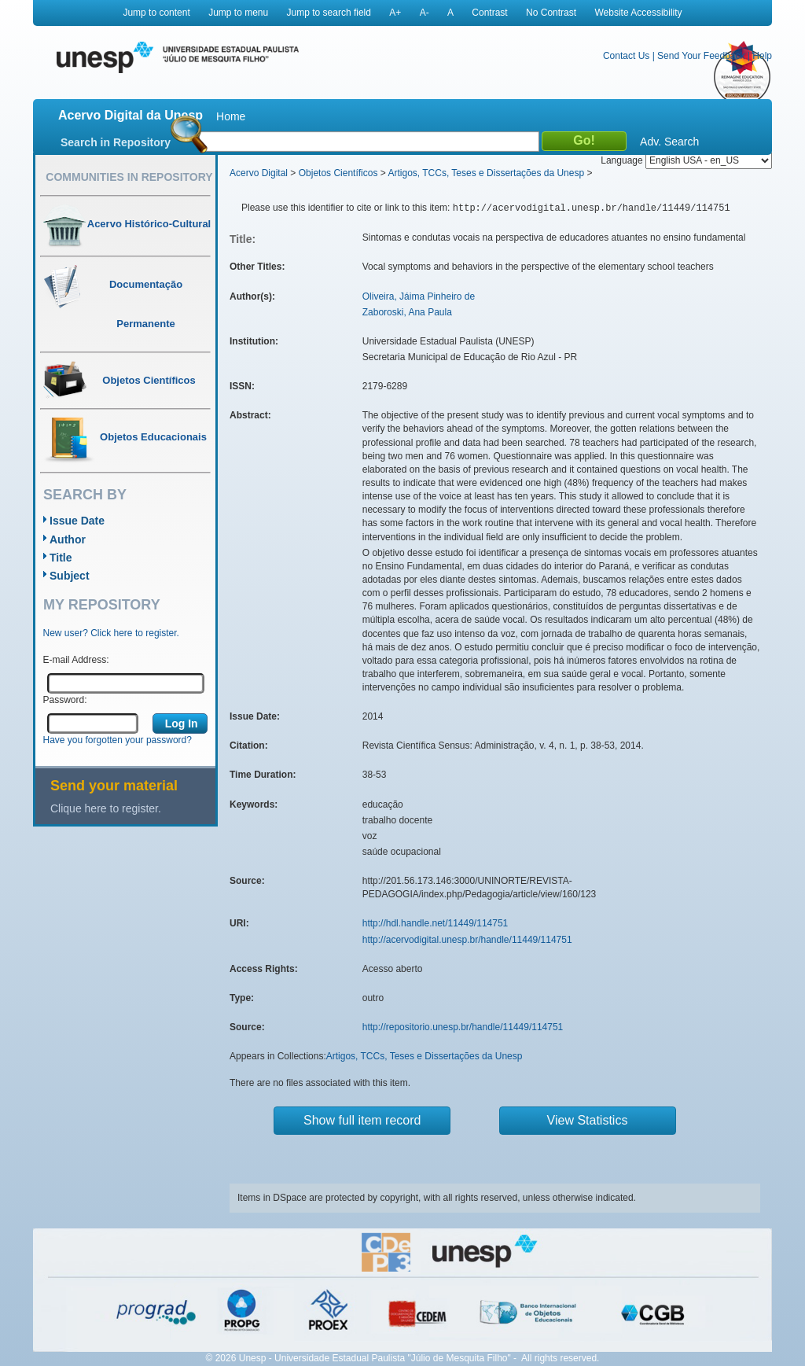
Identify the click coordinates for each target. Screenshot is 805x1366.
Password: (65, 699)
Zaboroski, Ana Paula (407, 312)
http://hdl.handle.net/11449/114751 (435, 923)
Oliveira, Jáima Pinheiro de (418, 296)
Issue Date (77, 520)
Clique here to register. (105, 808)
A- (424, 12)
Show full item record (362, 1120)
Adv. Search (669, 141)
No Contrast (551, 12)
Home (230, 116)
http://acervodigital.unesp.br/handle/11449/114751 (467, 939)
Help (762, 55)
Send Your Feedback (700, 55)
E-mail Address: (76, 659)
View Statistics (587, 1120)
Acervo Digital (259, 173)
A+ (395, 12)
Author (68, 539)
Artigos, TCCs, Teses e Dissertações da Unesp (486, 173)
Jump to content (156, 12)
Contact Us (626, 55)
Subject (70, 575)
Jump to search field (329, 12)
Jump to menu (238, 12)
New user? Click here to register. (111, 633)
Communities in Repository (129, 177)
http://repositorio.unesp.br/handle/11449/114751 (463, 1027)
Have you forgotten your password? (117, 740)
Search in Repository (116, 142)
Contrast (489, 12)
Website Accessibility (638, 12)
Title (61, 557)
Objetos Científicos (338, 173)
